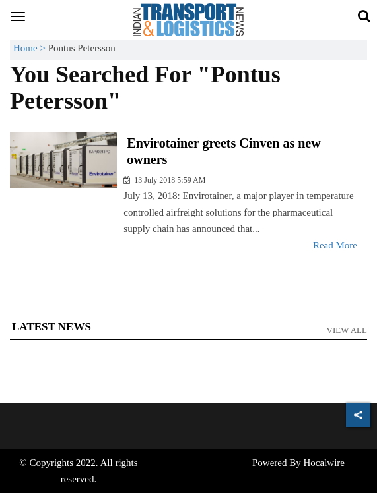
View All (347, 330)
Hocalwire (324, 462)
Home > (30, 48)
